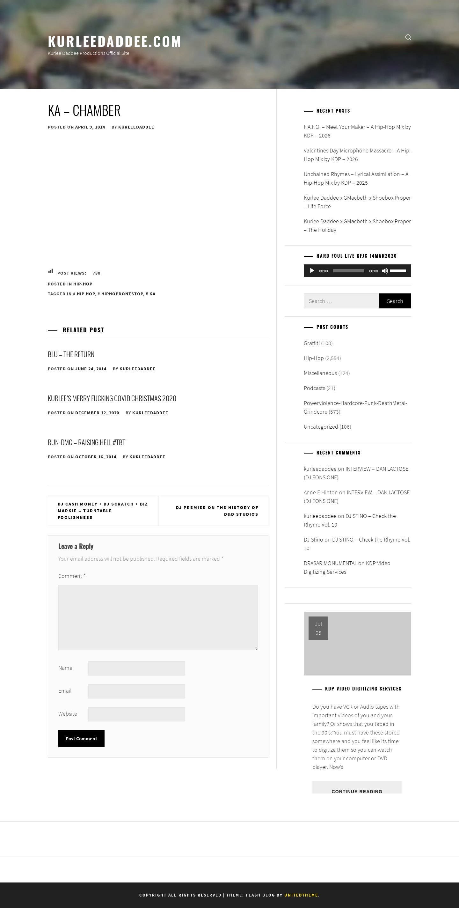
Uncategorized (321, 426)
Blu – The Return (71, 354)
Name (65, 667)
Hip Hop (86, 294)
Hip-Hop (82, 284)
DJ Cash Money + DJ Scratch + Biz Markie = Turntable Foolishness (103, 510)
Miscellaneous (320, 373)
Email (64, 690)
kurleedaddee (136, 127)
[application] (357, 270)
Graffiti (312, 343)
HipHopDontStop (122, 294)
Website (67, 713)
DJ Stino (313, 539)
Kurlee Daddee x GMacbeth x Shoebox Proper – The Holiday (357, 225)
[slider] (348, 270)
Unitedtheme (301, 895)
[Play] (312, 271)
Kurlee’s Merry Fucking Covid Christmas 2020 (112, 398)
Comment (72, 575)
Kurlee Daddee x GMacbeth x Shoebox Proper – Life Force (357, 202)
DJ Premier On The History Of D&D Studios (217, 511)
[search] (408, 37)
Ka (152, 294)
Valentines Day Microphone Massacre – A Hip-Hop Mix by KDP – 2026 (357, 155)
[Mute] (385, 271)
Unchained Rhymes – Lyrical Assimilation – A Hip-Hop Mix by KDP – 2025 (356, 178)
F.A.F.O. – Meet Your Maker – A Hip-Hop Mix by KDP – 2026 (357, 131)
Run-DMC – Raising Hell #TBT (86, 442)
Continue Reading (357, 791)
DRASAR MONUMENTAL (330, 563)
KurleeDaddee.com (115, 40)
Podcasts (314, 388)
